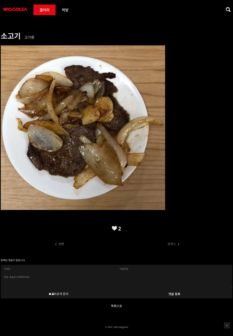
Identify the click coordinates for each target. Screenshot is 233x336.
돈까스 (148, 244)
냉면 (32, 244)
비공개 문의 (60, 294)
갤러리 (44, 9)
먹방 (65, 9)
